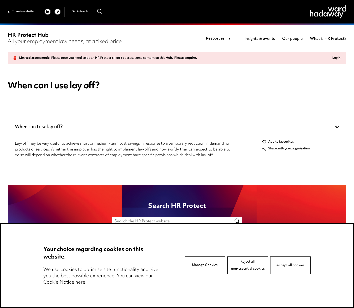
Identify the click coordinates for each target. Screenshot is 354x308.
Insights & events (260, 38)
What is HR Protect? (328, 38)
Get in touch (80, 11)
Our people (292, 38)
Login (336, 58)
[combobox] (219, 39)
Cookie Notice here (64, 282)
